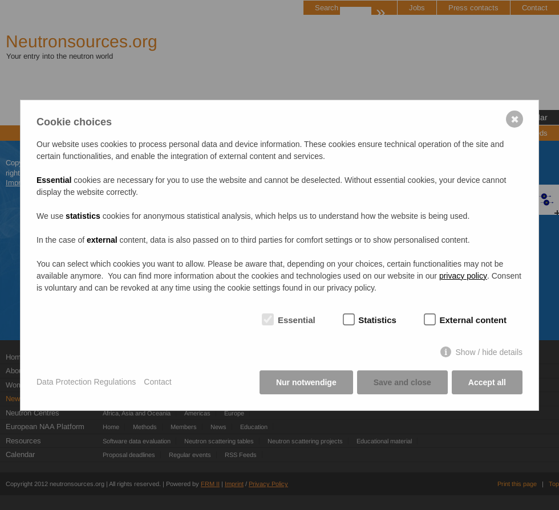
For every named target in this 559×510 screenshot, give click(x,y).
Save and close (402, 382)
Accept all (487, 382)
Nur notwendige (306, 382)
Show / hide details (488, 352)
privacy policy (463, 275)
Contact (157, 381)
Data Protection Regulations (86, 381)
